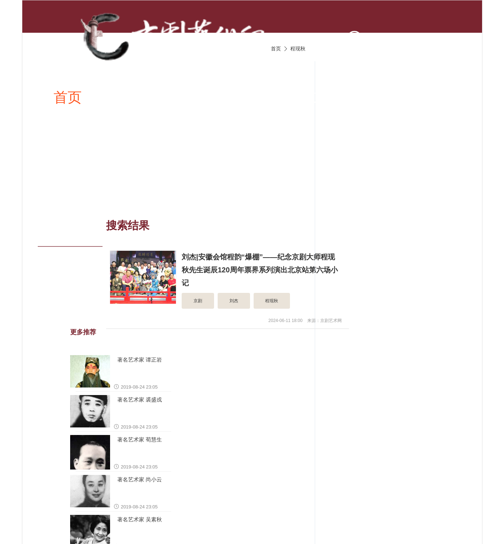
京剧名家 (413, 97)
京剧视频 (269, 97)
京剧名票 (82, 168)
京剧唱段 (197, 97)
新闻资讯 (125, 97)
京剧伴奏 (341, 97)
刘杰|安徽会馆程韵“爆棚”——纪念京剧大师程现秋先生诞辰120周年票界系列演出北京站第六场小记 (259, 270)
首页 (68, 97)
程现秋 (297, 48)
